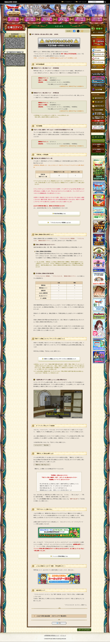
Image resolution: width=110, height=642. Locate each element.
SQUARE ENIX (10, 2)
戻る (59, 623)
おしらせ (13, 19)
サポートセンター (82, 2)
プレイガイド (30, 19)
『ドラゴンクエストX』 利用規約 (67, 238)
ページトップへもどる (84, 629)
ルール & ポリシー (68, 2)
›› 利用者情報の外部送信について (51, 635)
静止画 (18, 36)
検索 (105, 2)
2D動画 (12, 36)
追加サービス (80, 19)
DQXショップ (97, 19)
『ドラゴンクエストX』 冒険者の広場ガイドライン (64, 276)
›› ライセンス (63, 635)
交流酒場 (46, 19)
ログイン (14, 27)
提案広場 (63, 19)
